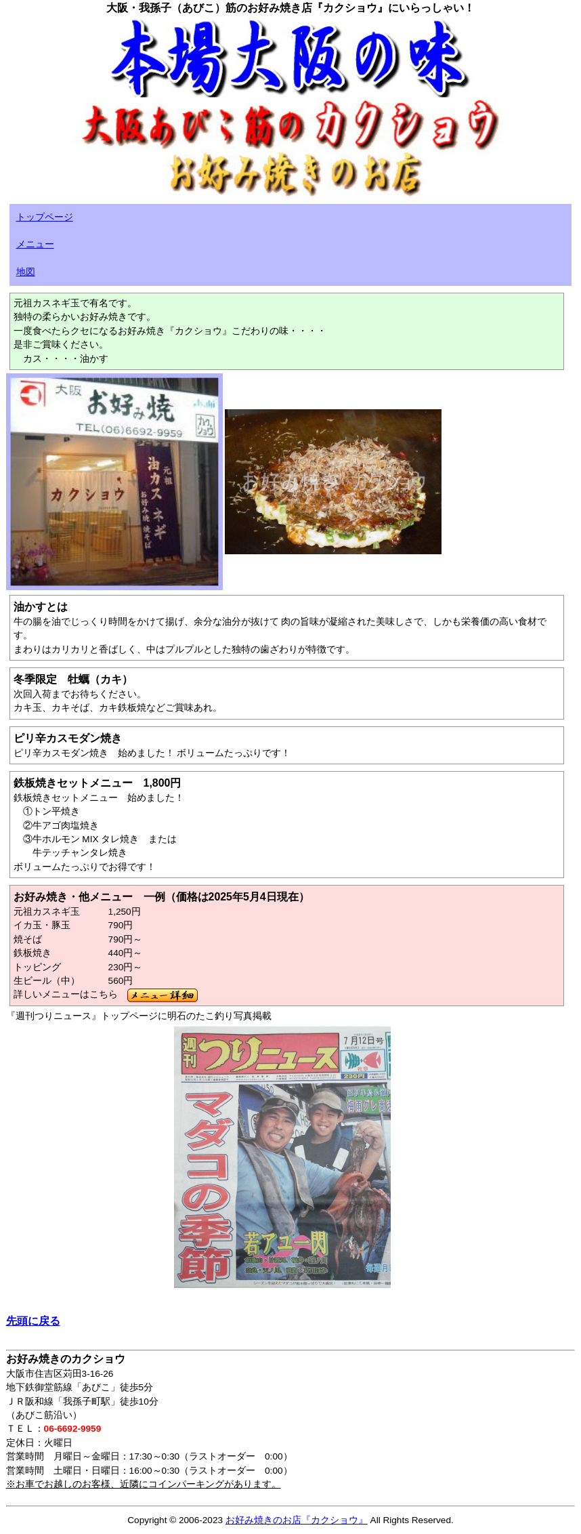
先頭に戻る (33, 1321)
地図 (25, 272)
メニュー (35, 244)
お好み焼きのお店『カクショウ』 (296, 1520)
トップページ (44, 217)
